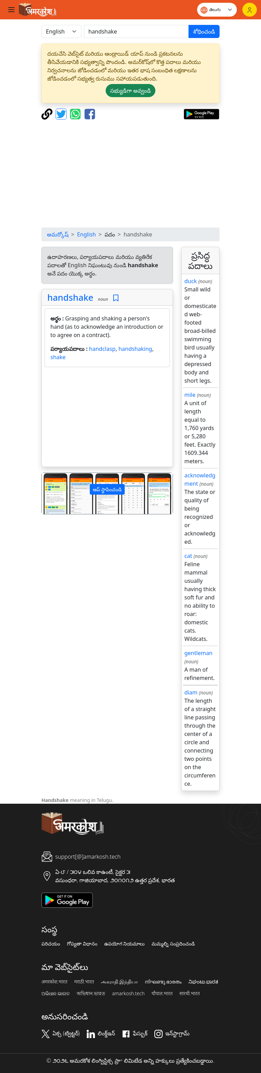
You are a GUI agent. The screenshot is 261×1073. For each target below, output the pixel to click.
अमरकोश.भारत (54, 981)
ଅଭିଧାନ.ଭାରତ (55, 993)
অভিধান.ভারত (91, 993)
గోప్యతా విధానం (82, 943)
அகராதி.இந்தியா (119, 981)
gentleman (198, 653)
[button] (51, 493)
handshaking (135, 349)
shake (58, 357)
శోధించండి (204, 31)
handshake (70, 297)
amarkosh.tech (128, 993)
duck (190, 281)
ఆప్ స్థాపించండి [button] (107, 489)
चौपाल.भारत (162, 993)
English (86, 234)
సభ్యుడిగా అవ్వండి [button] (130, 90)
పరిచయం (50, 943)
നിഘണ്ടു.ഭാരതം (163, 981)
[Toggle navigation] (11, 9)
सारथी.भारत (190, 993)
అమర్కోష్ (57, 234)
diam (190, 692)
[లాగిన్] (249, 10)
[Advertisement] (130, 173)
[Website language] (217, 10)
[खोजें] (136, 31)
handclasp (102, 349)
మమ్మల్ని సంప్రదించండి (173, 943)
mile (189, 395)
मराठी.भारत (84, 981)
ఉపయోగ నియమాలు (124, 943)
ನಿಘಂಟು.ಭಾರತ (203, 981)
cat (188, 556)
